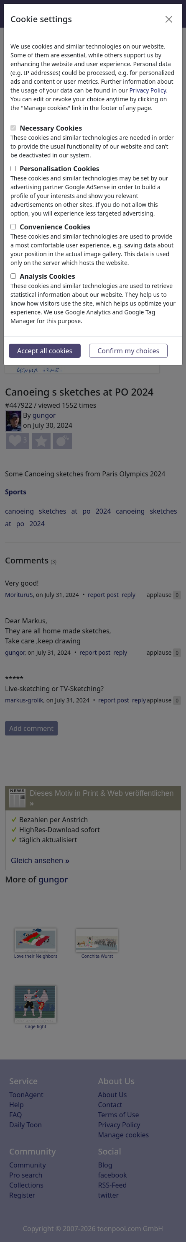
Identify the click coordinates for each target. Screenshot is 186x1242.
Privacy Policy (148, 90)
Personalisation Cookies (59, 168)
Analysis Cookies (47, 276)
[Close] (169, 19)
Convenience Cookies (55, 226)
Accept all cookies (44, 350)
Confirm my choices (128, 350)
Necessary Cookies (51, 128)
